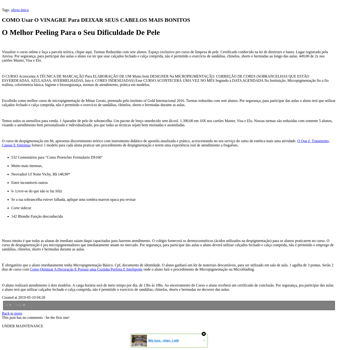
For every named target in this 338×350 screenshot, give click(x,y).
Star (20, 305)
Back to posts (12, 313)
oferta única (20, 10)
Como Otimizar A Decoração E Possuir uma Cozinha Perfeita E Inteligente (86, 269)
